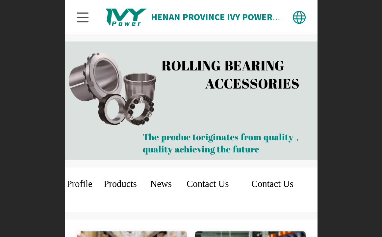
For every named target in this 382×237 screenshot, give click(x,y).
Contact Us (208, 183)
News (161, 183)
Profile (79, 183)
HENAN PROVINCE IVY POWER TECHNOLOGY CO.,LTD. (260, 17)
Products (120, 183)
